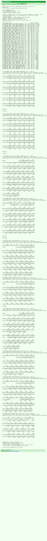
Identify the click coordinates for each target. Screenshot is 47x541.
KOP (43, 1)
